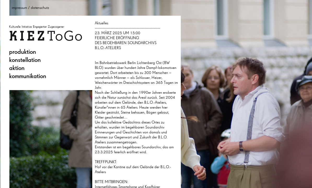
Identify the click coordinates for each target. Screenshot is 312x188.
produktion (22, 51)
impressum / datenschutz (30, 7)
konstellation (25, 59)
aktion (17, 67)
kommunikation (27, 76)
